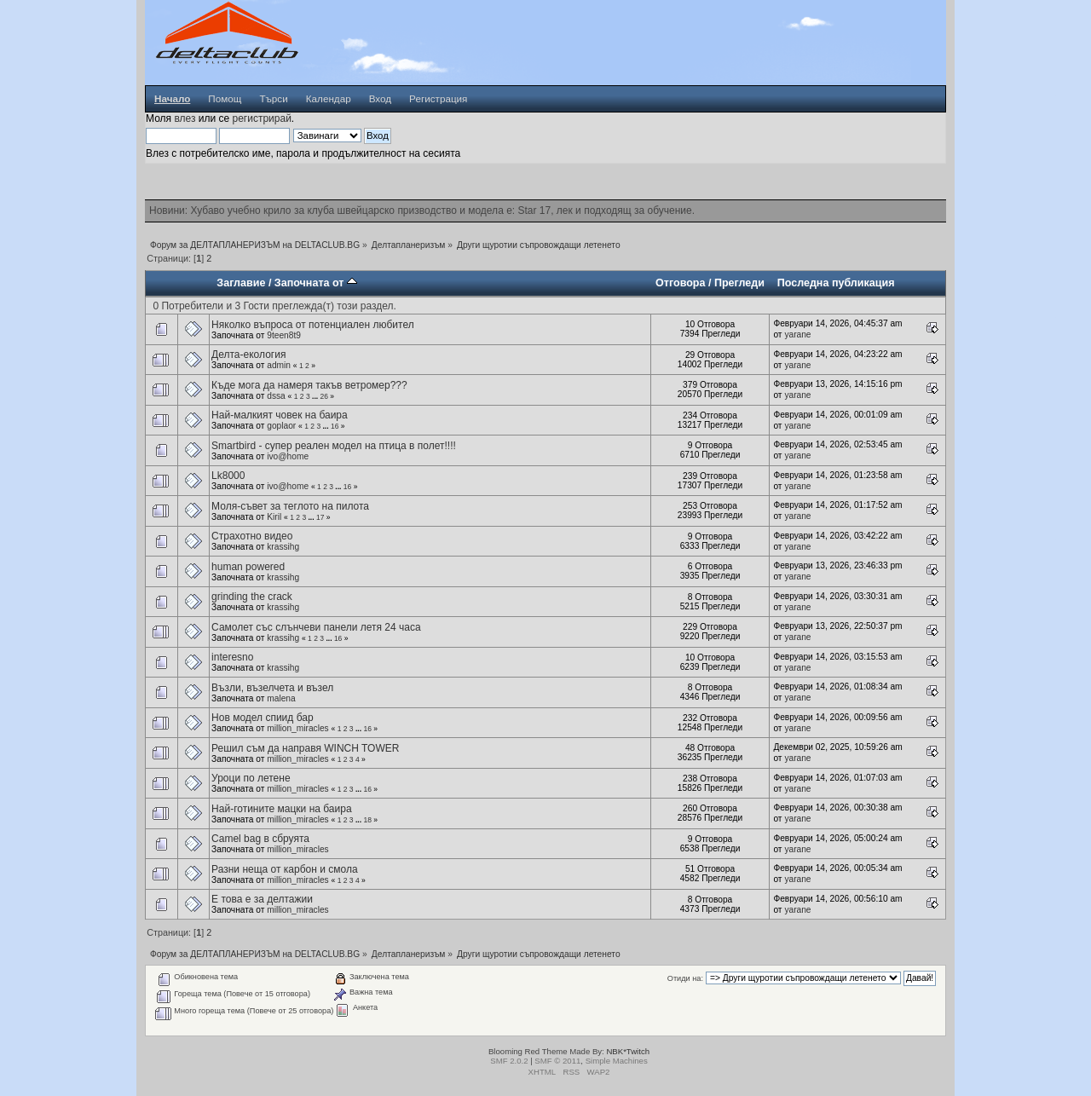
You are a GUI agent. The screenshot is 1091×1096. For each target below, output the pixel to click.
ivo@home (288, 456)
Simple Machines (617, 1060)
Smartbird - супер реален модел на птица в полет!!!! (333, 446)
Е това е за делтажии (262, 899)
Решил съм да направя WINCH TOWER (305, 748)
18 (367, 820)
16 (334, 426)
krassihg (283, 546)
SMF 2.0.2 (509, 1060)
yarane (797, 334)
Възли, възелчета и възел (272, 688)
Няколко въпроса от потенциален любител (312, 325)
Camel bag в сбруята (260, 839)
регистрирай (261, 118)
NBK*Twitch (627, 1051)
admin (279, 365)
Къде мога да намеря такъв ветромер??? (309, 385)
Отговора (680, 283)
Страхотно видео (251, 536)
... (316, 396)
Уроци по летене (250, 778)
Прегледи (739, 283)
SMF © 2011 (557, 1060)
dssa (276, 396)
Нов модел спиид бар (262, 718)
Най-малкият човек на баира (279, 415)
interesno (232, 657)
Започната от (315, 283)
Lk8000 (228, 476)
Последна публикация (836, 283)
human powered (248, 567)
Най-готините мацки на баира (281, 809)
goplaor (281, 425)
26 (323, 396)
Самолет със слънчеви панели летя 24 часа (316, 627)
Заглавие (240, 283)
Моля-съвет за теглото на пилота (290, 506)
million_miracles (297, 728)
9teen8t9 (284, 335)
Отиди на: (685, 978)
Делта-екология (248, 355)
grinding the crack (251, 597)
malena (281, 698)
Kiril (274, 517)
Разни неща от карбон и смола (284, 869)
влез (184, 118)
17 (320, 517)
